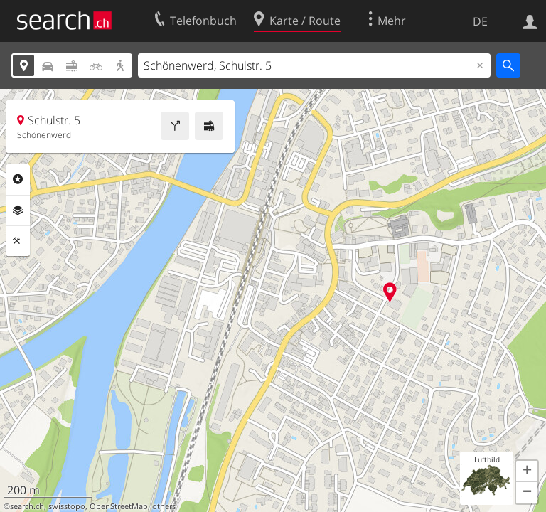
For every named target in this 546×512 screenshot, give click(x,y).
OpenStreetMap (119, 506)
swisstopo (66, 506)
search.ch (27, 506)
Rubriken (18, 179)
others (164, 506)
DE (480, 21)
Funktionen (18, 241)
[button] (526, 471)
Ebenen (18, 210)
